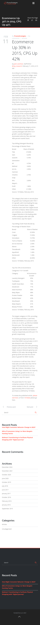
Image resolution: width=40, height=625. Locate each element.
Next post (32, 406)
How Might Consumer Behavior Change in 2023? (18, 427)
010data (27, 398)
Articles (24, 38)
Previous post (9, 406)
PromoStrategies (20, 36)
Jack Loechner (18, 64)
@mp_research (17, 66)
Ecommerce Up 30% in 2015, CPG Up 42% (24, 50)
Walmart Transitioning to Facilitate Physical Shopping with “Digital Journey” (17, 439)
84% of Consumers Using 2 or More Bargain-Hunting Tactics (17, 432)
